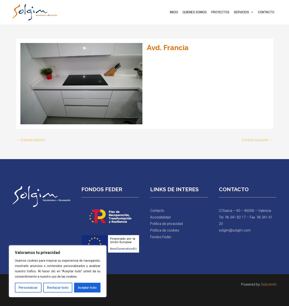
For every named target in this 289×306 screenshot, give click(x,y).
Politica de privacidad (167, 224)
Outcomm (269, 284)
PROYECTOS (220, 12)
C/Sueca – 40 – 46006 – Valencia (245, 211)
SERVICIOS (244, 12)
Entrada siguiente (257, 140)
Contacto (157, 211)
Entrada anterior (31, 140)
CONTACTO (266, 12)
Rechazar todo (58, 287)
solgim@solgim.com (235, 230)
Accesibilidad (160, 217)
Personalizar (28, 287)
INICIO (174, 12)
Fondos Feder (161, 237)
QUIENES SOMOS (195, 12)
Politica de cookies (165, 230)
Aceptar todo (87, 287)
